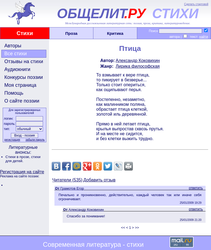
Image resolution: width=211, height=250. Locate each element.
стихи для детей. (23, 159)
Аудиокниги (17, 69)
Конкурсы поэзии (23, 77)
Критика (115, 33)
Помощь (13, 93)
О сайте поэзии (21, 101)
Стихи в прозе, (18, 157)
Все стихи (15, 53)
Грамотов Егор (72, 188)
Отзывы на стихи (23, 61)
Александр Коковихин (138, 60)
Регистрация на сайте (22, 171)
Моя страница (20, 85)
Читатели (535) (67, 180)
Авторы (12, 45)
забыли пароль (35, 139)
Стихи (25, 33)
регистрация (12, 139)
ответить (196, 188)
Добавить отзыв (99, 180)
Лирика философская (138, 66)
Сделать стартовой (196, 4)
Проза (71, 33)
